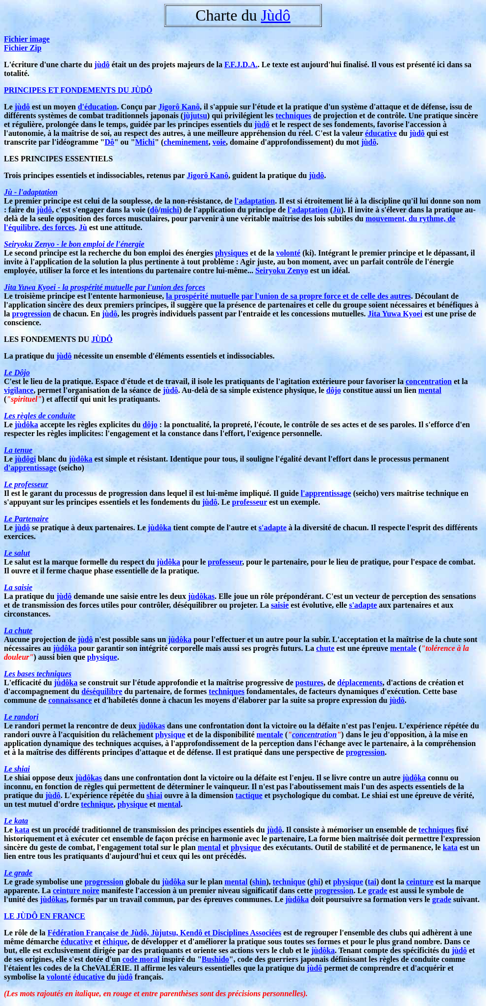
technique (97, 804)
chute (325, 648)
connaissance (70, 700)
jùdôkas (201, 596)
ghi (315, 881)
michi (169, 210)
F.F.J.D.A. (241, 64)
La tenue (18, 450)
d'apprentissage (30, 468)
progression (31, 314)
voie (219, 142)
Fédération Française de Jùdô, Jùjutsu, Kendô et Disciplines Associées (164, 933)
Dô (109, 142)
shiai (154, 795)
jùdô (102, 64)
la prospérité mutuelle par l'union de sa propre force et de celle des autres (288, 296)
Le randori (21, 717)
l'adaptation (254, 201)
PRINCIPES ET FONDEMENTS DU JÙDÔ (78, 90)
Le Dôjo (17, 372)
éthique (114, 941)
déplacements (359, 682)
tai (371, 881)
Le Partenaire (26, 519)
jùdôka (26, 424)
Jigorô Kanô (179, 107)
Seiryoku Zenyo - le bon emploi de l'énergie (74, 244)
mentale (403, 648)
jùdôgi (25, 459)
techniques (293, 115)
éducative (381, 133)
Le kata (16, 821)
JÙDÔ (102, 339)
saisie (280, 605)
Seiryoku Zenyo (281, 270)
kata (22, 829)
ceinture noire (76, 890)
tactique (249, 795)
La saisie (18, 587)
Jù (337, 210)
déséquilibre (101, 691)
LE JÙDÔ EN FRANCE (44, 916)
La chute (18, 630)
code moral (141, 959)
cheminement (186, 142)
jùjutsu (195, 115)
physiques (231, 253)
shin (259, 881)
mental (429, 390)
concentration (429, 381)
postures (309, 682)
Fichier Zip (23, 48)
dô (154, 210)
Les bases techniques (38, 674)
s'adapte (273, 527)
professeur (249, 502)
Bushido (215, 959)
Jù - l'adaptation (30, 192)
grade (377, 890)
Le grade (18, 873)
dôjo (333, 390)
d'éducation (97, 107)
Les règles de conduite (39, 416)
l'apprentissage (326, 493)
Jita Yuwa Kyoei (394, 314)
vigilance (18, 390)
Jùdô (275, 15)
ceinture (420, 881)
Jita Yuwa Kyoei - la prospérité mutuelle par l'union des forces (104, 287)
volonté (288, 253)
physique (102, 657)
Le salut (17, 553)
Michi (145, 142)
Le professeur (26, 484)
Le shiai (17, 769)
